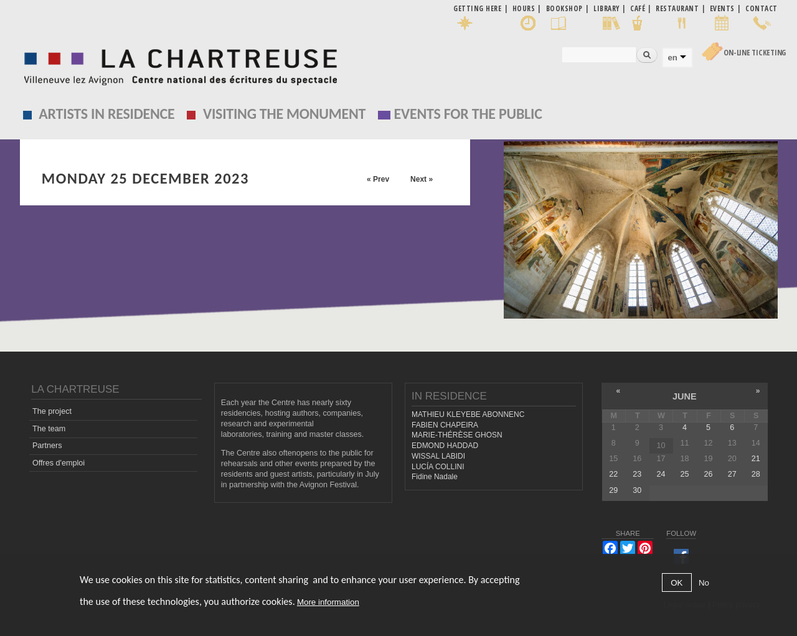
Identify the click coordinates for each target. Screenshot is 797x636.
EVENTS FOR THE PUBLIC (468, 114)
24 (660, 474)
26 (708, 474)
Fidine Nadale (435, 476)
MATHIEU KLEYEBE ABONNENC (468, 414)
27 (732, 474)
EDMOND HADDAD (445, 445)
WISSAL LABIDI (438, 456)
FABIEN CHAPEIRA (445, 425)
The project (52, 411)
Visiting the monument (284, 114)
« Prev (378, 179)
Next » (421, 179)
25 (685, 474)
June (684, 396)
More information (328, 602)
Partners (47, 445)
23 (637, 474)
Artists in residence (106, 114)
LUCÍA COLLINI (438, 466)
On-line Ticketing (755, 52)
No (704, 582)
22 (613, 474)
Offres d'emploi (58, 463)
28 (756, 474)
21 (756, 458)
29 (613, 490)
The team (48, 428)
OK (676, 582)
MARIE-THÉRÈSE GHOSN (457, 435)
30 (637, 490)
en (672, 57)
